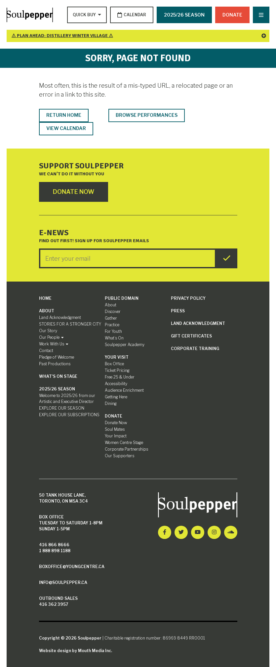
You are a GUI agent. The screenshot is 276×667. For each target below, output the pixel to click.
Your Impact (116, 435)
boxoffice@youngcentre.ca (71, 566)
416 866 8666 (54, 544)
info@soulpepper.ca (63, 582)
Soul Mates (115, 429)
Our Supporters (119, 455)
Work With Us (53, 343)
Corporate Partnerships (126, 449)
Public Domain (121, 298)
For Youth (113, 331)
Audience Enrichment (124, 390)
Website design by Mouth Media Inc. (75, 650)
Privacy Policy (188, 298)
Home (45, 298)
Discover (113, 311)
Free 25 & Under (120, 377)
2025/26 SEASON (184, 15)
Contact (46, 350)
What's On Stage (58, 376)
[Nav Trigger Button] (261, 15)
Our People (51, 337)
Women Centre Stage (124, 442)
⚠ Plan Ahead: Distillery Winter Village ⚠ (139, 35)
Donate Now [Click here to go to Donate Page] (73, 191)
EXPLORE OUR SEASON (61, 408)
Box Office (114, 363)
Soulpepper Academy (124, 344)
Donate (232, 15)
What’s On (114, 337)
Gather (111, 318)
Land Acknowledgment (60, 317)
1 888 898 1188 (54, 550)
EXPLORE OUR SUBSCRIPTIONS (69, 414)
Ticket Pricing (117, 370)
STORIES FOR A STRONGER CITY (70, 324)
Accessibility (116, 383)
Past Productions (54, 363)
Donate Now (116, 422)
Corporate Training (195, 348)
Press (178, 310)
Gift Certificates (191, 336)
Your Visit (117, 357)
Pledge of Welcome (56, 357)
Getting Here (116, 396)
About (46, 310)
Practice (112, 324)
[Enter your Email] (127, 258)
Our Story (48, 330)
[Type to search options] (85, 14)
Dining (111, 403)
